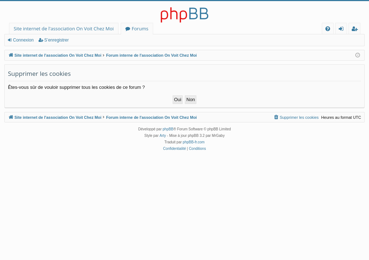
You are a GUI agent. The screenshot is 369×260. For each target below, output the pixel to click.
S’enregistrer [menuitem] (356, 29)
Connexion (23, 40)
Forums (140, 28)
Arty (163, 136)
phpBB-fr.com (194, 142)
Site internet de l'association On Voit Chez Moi (64, 28)
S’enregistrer (56, 40)
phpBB (168, 129)
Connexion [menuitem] (343, 29)
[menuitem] (327, 28)
